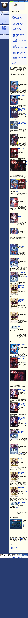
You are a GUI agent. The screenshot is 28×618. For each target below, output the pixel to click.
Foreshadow (21, 538)
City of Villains (21, 148)
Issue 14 (25, 276)
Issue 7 (25, 220)
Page (11, 1)
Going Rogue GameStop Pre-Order (21, 300)
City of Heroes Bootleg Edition (22, 123)
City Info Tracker (4, 36)
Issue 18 (25, 316)
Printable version (4, 29)
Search (1, 10)
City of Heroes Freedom (21, 327)
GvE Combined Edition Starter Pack (21, 418)
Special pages (4, 28)
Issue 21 (17, 331)
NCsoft (12, 548)
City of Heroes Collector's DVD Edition (22, 109)
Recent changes (4, 21)
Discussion (15, 1)
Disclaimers (20, 557)
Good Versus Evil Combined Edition (22, 390)
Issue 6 (25, 152)
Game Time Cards (14, 547)
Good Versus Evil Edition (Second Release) (22, 215)
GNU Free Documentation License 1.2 (7, 556)
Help (2, 23)
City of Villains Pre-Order (21, 135)
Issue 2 (25, 114)
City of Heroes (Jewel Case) (21, 229)
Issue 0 (25, 99)
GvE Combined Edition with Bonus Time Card (22, 404)
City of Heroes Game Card (21, 245)
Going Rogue (21, 313)
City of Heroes (21, 95)
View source (21, 1)
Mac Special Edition (21, 259)
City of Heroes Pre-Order (21, 82)
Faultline (21, 540)
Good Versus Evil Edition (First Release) (22, 199)
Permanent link (4, 30)
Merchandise (13, 546)
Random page (4, 22)
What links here (4, 26)
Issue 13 (25, 263)
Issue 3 (25, 127)
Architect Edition (22, 272)
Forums (3, 16)
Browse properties (4, 32)
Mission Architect (21, 281)
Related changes (4, 27)
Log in (26, 0)
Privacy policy (25, 556)
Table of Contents (4, 17)
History (26, 1)
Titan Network (4, 35)
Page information (4, 31)
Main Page (3, 15)
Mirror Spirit (15, 538)
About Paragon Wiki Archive (11, 557)
